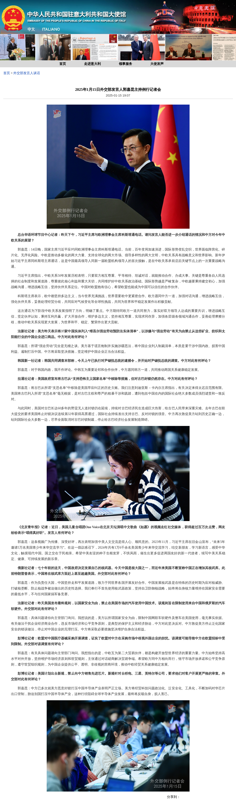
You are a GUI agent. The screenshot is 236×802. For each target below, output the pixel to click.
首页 (62, 64)
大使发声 (157, 64)
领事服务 (125, 64)
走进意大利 (92, 64)
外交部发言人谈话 (26, 73)
